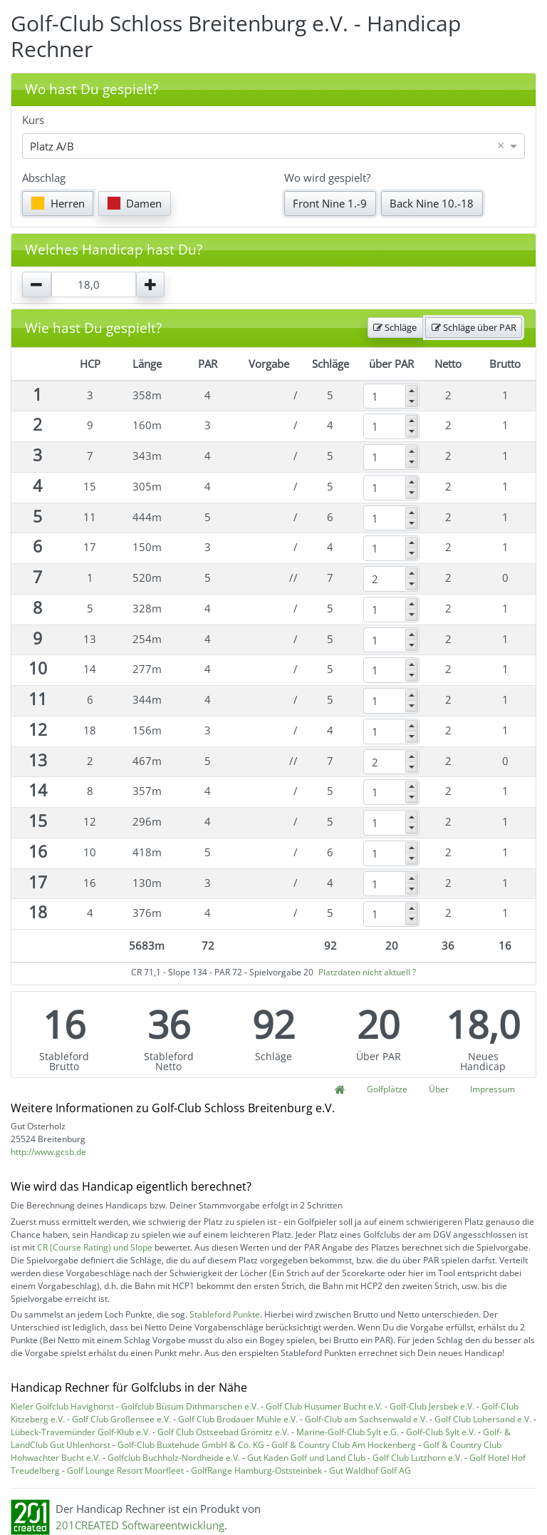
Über (439, 1089)
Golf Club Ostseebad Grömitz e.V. (223, 1432)
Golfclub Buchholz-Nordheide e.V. (174, 1458)
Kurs (33, 120)
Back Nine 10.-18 (432, 203)
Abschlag (44, 177)
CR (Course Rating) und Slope (94, 1247)
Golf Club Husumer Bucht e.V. (324, 1406)
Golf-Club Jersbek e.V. (432, 1406)
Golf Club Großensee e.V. (121, 1419)
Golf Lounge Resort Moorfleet (125, 1470)
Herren (58, 203)
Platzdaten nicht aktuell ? (367, 972)
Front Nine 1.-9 (330, 203)
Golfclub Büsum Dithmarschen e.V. (190, 1406)
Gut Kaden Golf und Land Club (306, 1458)
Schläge (395, 327)
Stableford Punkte (224, 1314)
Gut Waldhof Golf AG (370, 1470)
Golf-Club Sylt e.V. (441, 1432)
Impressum (492, 1089)
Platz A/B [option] (52, 146)
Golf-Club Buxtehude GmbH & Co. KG (191, 1445)
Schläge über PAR (474, 327)
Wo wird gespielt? (327, 177)
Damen (134, 203)
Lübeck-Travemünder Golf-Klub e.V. (80, 1432)
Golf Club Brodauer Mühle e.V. (238, 1419)
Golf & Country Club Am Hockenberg (343, 1445)
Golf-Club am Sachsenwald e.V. (366, 1419)
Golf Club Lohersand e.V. (482, 1419)
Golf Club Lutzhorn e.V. (417, 1458)
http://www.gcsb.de (48, 1152)
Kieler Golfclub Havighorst (62, 1406)
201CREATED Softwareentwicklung (140, 1525)
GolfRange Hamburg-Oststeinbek (256, 1470)
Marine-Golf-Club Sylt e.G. (347, 1432)
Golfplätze (387, 1089)
